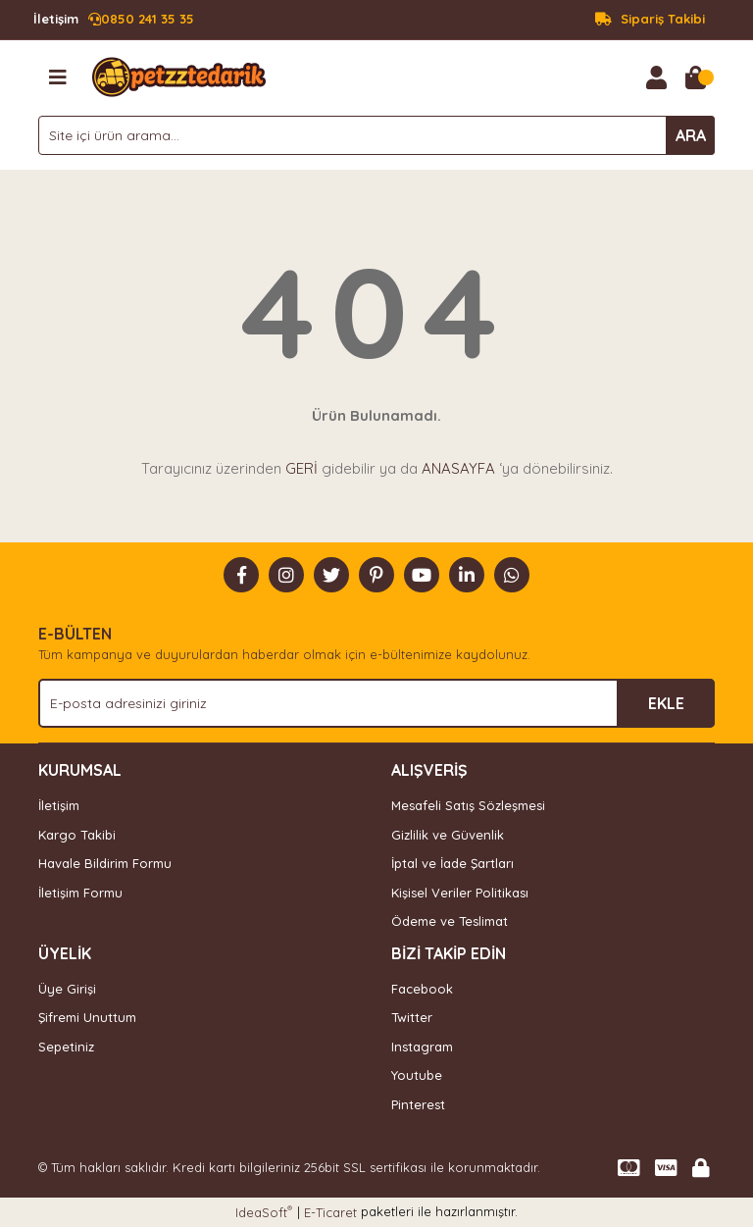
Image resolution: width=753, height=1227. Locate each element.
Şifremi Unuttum (87, 1017)
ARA (691, 135)
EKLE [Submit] (666, 703)
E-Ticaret (330, 1212)
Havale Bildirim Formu (105, 863)
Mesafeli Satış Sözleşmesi (468, 805)
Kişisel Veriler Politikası (459, 892)
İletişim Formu (80, 892)
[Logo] (179, 75)
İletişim (58, 805)
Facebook (422, 989)
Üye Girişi (67, 989)
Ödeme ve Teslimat (449, 921)
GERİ (301, 468)
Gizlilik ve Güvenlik (447, 835)
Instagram (422, 1046)
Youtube (416, 1075)
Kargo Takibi (77, 835)
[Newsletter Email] (376, 703)
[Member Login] (656, 77)
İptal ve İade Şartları (452, 863)
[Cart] (695, 77)
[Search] (376, 135)
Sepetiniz (66, 1046)
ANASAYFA (458, 468)
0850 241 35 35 (113, 19)
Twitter (411, 1017)
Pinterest (418, 1104)
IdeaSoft (263, 1211)
